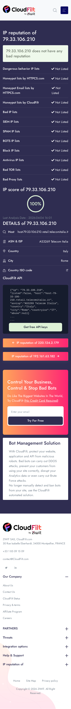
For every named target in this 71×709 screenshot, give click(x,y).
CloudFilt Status (11, 598)
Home (16, 681)
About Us (8, 585)
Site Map (31, 681)
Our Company (35, 576)
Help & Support (35, 655)
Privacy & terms (11, 605)
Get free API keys (36, 327)
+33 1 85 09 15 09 (13, 551)
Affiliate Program (12, 611)
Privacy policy (50, 681)
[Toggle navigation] (64, 10)
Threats (35, 637)
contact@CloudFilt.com (16, 559)
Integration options (35, 646)
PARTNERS (35, 628)
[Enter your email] (35, 412)
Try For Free (35, 420)
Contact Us (9, 592)
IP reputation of (35, 664)
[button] (55, 10)
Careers (7, 618)
